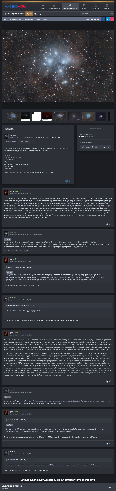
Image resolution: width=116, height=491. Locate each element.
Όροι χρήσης (6, 488)
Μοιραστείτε (11, 142)
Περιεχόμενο (95, 8)
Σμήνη (81, 136)
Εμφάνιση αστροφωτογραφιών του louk (49, 137)
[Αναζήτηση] (90, 13)
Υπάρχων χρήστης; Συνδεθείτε (13, 13)
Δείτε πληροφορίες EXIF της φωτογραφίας (95, 147)
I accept (108, 487)
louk (14, 135)
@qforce (7, 239)
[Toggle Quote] (7, 267)
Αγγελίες (83, 8)
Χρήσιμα (106, 8)
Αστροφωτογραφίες (70, 8)
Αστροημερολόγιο (54, 8)
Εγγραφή (29, 14)
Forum (43, 8)
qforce (12, 191)
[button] (4, 116)
